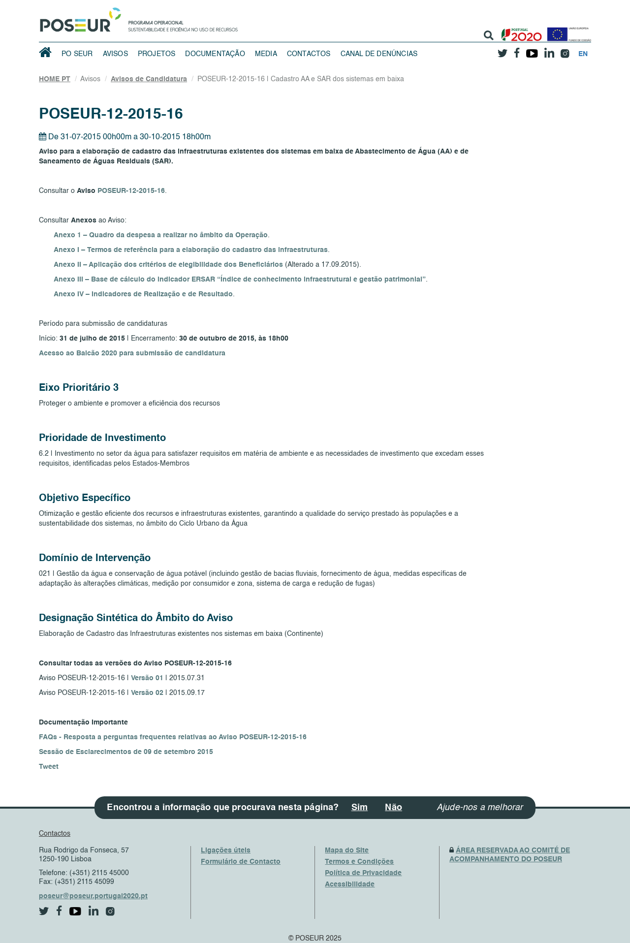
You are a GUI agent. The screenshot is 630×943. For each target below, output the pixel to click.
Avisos (115, 54)
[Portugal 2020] (519, 31)
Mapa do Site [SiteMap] (347, 850)
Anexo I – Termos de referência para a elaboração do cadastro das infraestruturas (191, 250)
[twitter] (502, 50)
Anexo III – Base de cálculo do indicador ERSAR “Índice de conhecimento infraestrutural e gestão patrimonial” (240, 279)
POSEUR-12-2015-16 (131, 191)
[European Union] (567, 31)
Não (393, 807)
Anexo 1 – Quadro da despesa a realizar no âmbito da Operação (161, 235)
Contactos (309, 54)
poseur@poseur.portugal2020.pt (93, 896)
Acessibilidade (350, 884)
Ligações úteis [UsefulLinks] (226, 850)
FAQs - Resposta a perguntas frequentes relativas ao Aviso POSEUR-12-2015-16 (173, 737)
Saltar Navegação (268, 4)
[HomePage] (79, 17)
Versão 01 (147, 678)
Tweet (49, 766)
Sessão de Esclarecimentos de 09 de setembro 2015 (126, 752)
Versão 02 (147, 693)
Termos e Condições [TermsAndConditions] (359, 861)
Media (266, 54)
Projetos (157, 54)
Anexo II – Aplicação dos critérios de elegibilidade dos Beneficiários (168, 264)
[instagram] (564, 50)
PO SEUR (77, 54)
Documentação (215, 54)
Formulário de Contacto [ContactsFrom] (241, 861)
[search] (488, 35)
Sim (359, 807)
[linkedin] (549, 50)
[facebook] (517, 50)
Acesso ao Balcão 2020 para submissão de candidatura (132, 353)
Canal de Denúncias (379, 54)
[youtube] (532, 50)
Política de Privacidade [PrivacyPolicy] (363, 873)
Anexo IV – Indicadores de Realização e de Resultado (143, 294)
